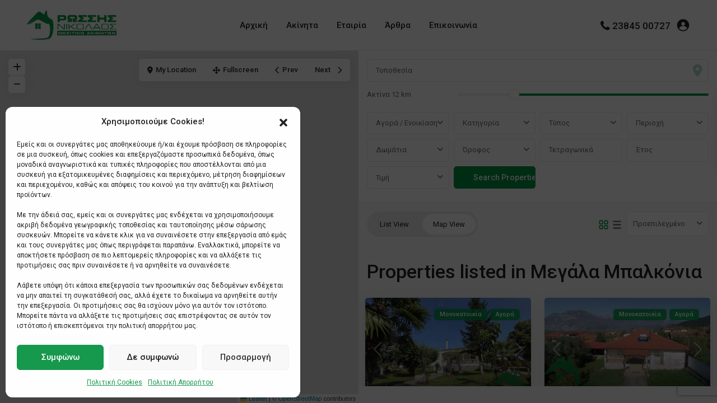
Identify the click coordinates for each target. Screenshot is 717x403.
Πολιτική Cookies (114, 382)
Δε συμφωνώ (153, 357)
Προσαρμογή (245, 357)
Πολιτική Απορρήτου (180, 382)
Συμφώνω (60, 357)
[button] (283, 121)
